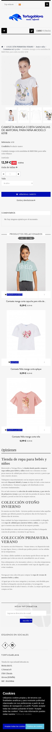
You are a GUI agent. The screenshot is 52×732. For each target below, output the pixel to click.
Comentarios (8, 213)
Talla (3, 178)
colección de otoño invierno (28, 491)
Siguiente (50, 114)
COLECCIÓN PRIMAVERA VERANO (24, 540)
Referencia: (5, 142)
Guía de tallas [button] (9, 167)
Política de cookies (23, 714)
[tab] (26, 167)
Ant (22, 238)
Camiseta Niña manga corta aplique (26, 369)
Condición (5, 146)
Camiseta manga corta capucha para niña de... (26, 301)
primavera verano (10, 494)
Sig (30, 238)
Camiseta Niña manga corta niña (26, 436)
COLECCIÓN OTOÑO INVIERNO (20, 504)
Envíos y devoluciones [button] (26, 200)
